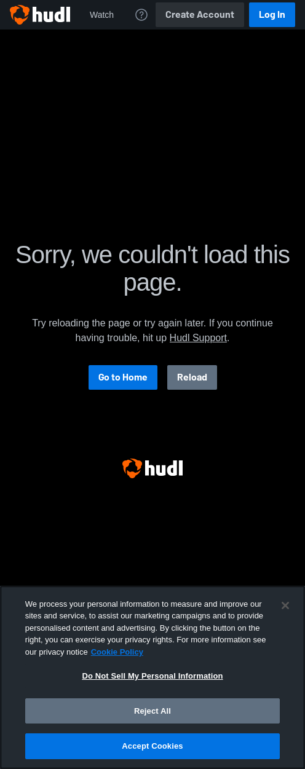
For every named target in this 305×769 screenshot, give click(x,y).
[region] (152, 677)
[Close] (285, 605)
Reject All (152, 711)
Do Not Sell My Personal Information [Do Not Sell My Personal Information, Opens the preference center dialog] (152, 675)
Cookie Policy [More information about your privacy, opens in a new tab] (117, 652)
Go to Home (123, 377)
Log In (272, 14)
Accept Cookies (152, 746)
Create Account (199, 14)
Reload (192, 377)
